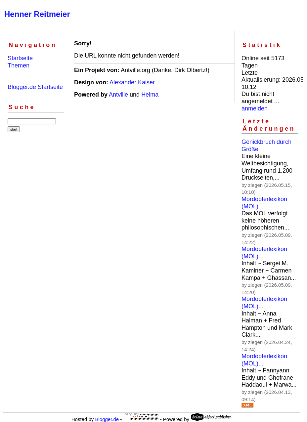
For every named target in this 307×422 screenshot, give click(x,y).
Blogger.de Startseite (35, 87)
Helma (149, 94)
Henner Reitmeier (37, 14)
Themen (18, 65)
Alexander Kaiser (132, 82)
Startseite (20, 58)
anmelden (254, 108)
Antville (118, 94)
